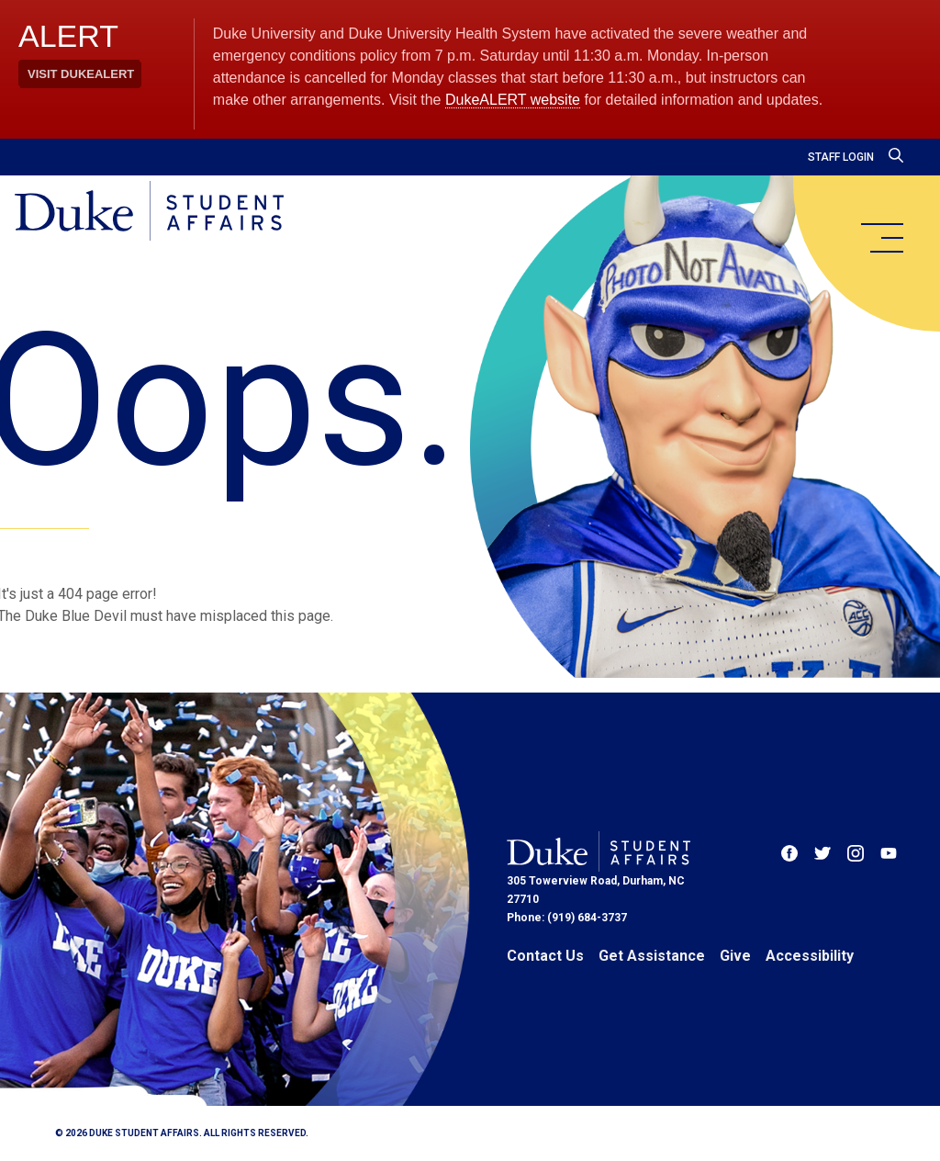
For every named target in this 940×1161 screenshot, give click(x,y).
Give (735, 955)
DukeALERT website (512, 99)
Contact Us (545, 955)
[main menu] (881, 238)
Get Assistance (652, 955)
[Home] (149, 212)
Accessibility (810, 955)
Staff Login (841, 157)
